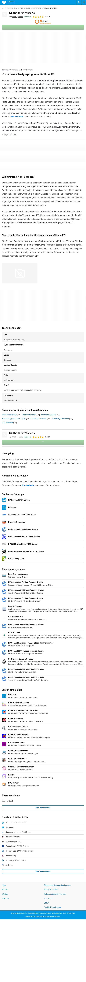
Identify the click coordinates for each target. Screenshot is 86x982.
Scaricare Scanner (48, 415)
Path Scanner (16, 117)
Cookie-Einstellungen (52, 907)
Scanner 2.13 (7, 801)
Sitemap (5, 898)
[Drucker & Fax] (37, 8)
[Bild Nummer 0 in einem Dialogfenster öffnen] (19, 273)
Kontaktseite (28, 485)
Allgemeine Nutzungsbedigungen (57, 885)
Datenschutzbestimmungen (55, 894)
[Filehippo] (8, 2)
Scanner (22, 12)
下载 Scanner (7, 422)
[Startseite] (3, 8)
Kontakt (5, 890)
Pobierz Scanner (29, 415)
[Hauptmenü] (83, 2)
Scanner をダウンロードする (14, 419)
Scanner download (9, 415)
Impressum (48, 898)
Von (16, 17)
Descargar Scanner (39, 419)
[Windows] (8, 8)
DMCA (46, 903)
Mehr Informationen (43, 807)
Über (4, 885)
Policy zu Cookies (51, 890)
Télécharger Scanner (60, 419)
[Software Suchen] (79, 2)
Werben (5, 894)
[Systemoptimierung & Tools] (22, 8)
